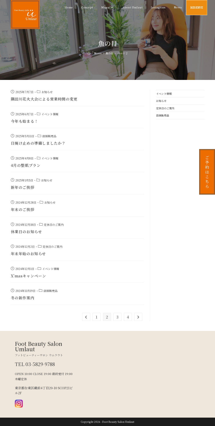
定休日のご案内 (54, 225)
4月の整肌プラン (26, 165)
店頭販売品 (49, 136)
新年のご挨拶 (23, 187)
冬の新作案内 (23, 298)
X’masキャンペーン (29, 276)
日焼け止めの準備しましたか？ (40, 143)
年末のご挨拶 (23, 209)
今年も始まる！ (25, 121)
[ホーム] (89, 53)
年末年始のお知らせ (29, 253)
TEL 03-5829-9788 (35, 363)
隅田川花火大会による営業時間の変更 (46, 99)
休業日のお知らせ (27, 231)
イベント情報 (49, 114)
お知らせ (47, 92)
